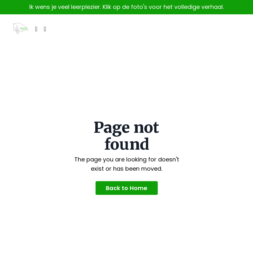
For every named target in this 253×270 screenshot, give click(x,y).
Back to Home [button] (127, 188)
